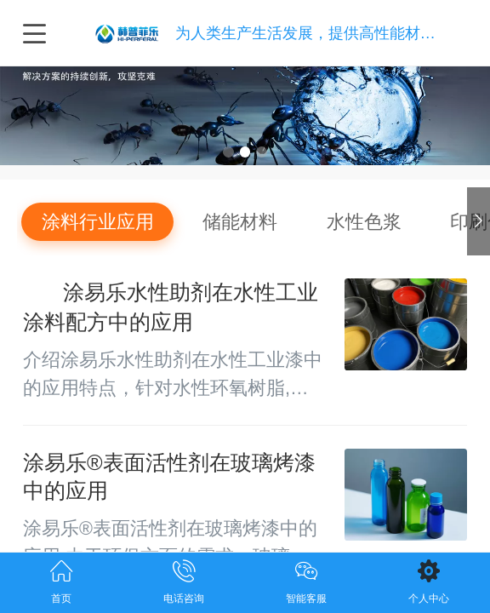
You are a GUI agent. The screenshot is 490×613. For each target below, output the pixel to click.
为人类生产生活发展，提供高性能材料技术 (320, 33)
